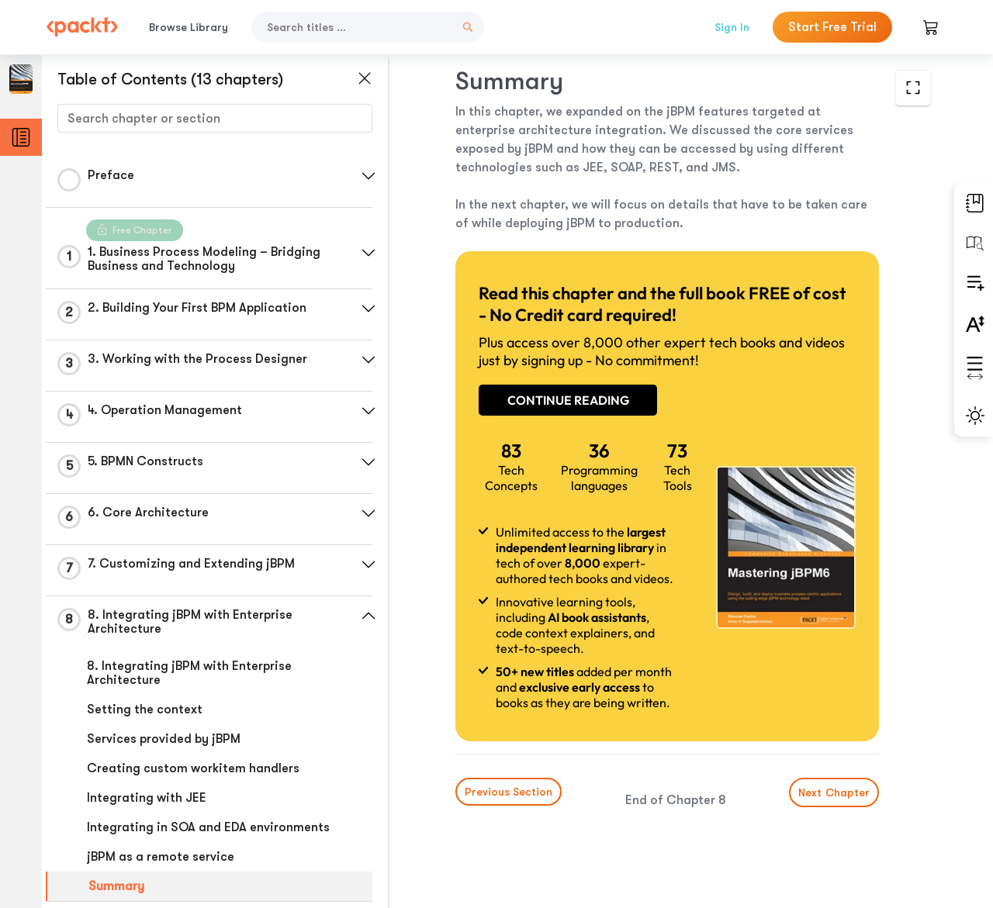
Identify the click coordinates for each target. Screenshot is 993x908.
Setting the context (144, 709)
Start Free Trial (832, 27)
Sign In (731, 27)
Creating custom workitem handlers (193, 768)
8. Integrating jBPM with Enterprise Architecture (189, 673)
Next (834, 792)
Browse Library (188, 27)
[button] (368, 176)
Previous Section (508, 791)
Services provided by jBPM (163, 739)
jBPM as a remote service (160, 857)
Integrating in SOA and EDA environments (208, 827)
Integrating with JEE (146, 798)
